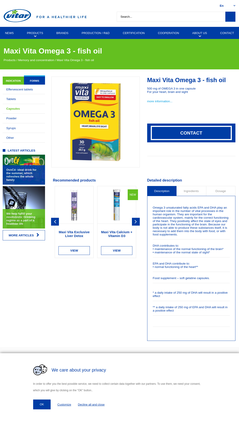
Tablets (11, 99)
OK (42, 404)
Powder (11, 118)
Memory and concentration (36, 60)
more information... (159, 101)
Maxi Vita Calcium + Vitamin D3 (116, 234)
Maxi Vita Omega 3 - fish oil (75, 60)
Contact (191, 132)
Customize (64, 404)
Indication (13, 80)
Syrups (11, 128)
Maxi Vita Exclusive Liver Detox (74, 234)
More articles (24, 235)
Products (10, 60)
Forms (34, 80)
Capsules (13, 108)
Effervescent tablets (19, 89)
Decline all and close (91, 404)
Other (10, 137)
